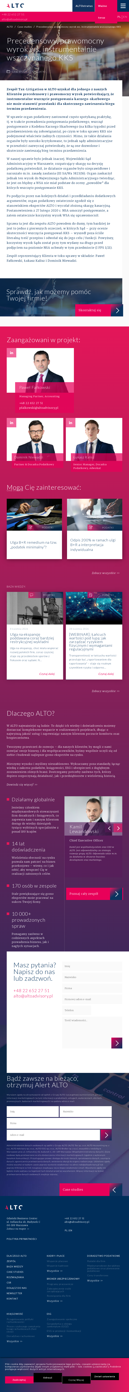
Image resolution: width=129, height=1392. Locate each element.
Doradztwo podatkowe (103, 1253)
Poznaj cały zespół (95, 894)
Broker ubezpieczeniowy (63, 1276)
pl (119, 16)
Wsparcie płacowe (57, 1259)
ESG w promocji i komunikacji (64, 1326)
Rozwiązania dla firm (59, 1292)
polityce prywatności (73, 1061)
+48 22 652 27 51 (13, 14)
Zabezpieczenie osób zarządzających (59, 1286)
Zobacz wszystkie (103, 573)
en (125, 16)
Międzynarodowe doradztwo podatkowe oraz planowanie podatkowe (103, 1266)
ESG (49, 1310)
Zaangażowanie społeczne (62, 1315)
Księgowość (15, 1310)
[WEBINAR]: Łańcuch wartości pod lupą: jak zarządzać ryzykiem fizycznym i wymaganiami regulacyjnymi (94, 636)
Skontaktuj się (99, 310)
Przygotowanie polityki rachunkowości (20, 1316)
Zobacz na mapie (16, 1226)
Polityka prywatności (22, 1237)
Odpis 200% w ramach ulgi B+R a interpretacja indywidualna (94, 529)
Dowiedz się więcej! (20, 784)
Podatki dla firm (96, 1259)
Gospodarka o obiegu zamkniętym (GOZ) (59, 1320)
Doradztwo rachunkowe (21, 1331)
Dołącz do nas (17, 1285)
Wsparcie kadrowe (57, 1263)
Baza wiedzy (15, 1264)
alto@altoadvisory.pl (14, 19)
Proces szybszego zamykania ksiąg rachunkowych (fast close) (23, 1325)
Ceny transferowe (97, 1272)
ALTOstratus (84, 5)
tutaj (55, 1174)
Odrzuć (47, 1377)
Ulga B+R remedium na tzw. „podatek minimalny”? (34, 529)
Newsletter (14, 1290)
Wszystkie (53, 1268)
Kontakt (12, 1295)
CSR (9, 1280)
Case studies (15, 1269)
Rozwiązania (15, 1274)
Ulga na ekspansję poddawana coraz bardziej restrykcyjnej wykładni (35, 636)
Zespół (11, 1259)
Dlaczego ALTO (17, 1253)
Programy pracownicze (60, 1281)
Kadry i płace (56, 1253)
